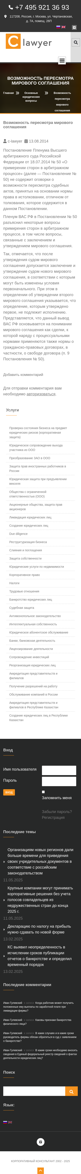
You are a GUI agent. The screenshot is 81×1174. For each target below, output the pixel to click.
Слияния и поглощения (25, 550)
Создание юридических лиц (28, 525)
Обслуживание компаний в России (33, 694)
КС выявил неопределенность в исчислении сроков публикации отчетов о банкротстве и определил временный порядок (40, 956)
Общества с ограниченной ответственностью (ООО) (27, 494)
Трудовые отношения (24, 591)
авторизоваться (41, 394)
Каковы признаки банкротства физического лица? (37, 1021)
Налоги (14, 583)
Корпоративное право (24, 575)
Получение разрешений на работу (33, 686)
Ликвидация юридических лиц (30, 517)
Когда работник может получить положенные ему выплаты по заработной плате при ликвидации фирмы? (38, 1006)
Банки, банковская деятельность (32, 640)
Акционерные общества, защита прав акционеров (35, 507)
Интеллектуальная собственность (33, 624)
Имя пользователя (20, 769)
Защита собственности (25, 558)
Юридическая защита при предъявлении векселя (38, 481)
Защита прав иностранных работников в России (37, 469)
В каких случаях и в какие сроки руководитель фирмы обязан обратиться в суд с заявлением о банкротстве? (39, 1037)
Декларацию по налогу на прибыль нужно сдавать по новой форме (39, 929)
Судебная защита (21, 607)
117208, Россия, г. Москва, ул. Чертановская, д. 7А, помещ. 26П (38, 19)
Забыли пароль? (57, 812)
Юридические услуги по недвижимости (36, 566)
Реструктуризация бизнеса (28, 542)
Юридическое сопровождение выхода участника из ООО (36, 448)
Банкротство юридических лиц (30, 599)
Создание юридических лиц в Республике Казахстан (38, 718)
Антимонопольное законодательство (35, 616)
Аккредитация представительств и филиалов (33, 676)
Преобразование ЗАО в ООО (29, 458)
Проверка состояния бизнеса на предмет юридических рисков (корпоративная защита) (38, 432)
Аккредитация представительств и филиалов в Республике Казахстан (33, 705)
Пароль (10, 780)
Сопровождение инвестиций (29, 657)
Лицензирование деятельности (31, 649)
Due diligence (18, 534)
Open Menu (62, 60)
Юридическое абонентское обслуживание (38, 632)
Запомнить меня (57, 798)
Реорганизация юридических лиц (32, 665)
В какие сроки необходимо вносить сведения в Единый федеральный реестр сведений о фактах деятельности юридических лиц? (40, 1054)
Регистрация (53, 817)
